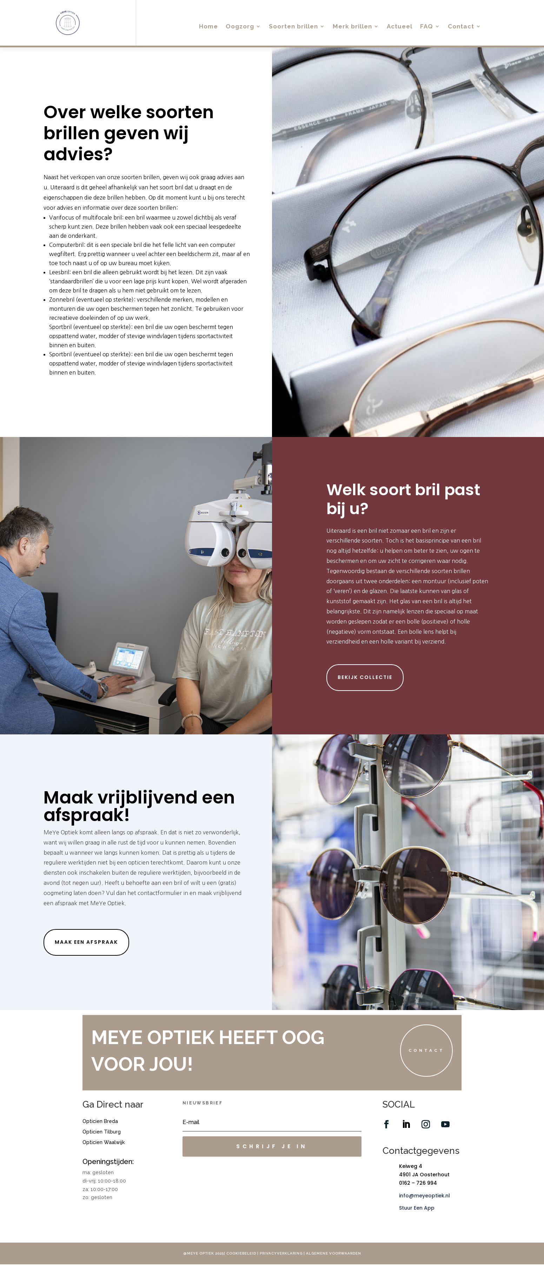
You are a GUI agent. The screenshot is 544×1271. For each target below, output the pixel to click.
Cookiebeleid (241, 1260)
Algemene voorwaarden (333, 1260)
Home (208, 27)
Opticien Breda (100, 1128)
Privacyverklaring (282, 1260)
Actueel (399, 27)
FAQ (426, 27)
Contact (461, 27)
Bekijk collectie (365, 677)
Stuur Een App (416, 1214)
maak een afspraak (86, 942)
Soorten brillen (293, 27)
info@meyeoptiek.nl (424, 1202)
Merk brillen (352, 27)
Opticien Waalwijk (103, 1149)
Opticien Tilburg (101, 1139)
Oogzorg (240, 27)
